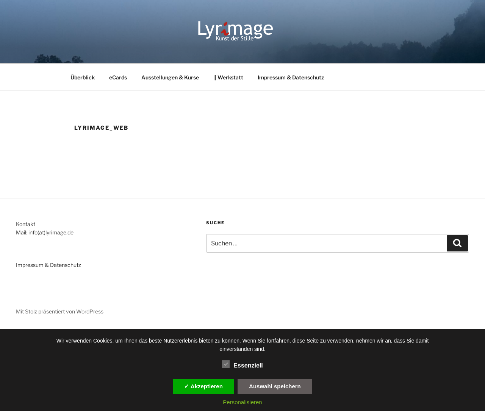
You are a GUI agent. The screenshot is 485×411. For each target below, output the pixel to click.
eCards (118, 77)
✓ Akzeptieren (203, 386)
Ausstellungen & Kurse (170, 77)
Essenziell (242, 364)
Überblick (82, 77)
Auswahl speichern (275, 386)
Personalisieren (242, 402)
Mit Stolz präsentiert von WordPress (59, 311)
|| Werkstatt (228, 77)
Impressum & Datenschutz (291, 77)
